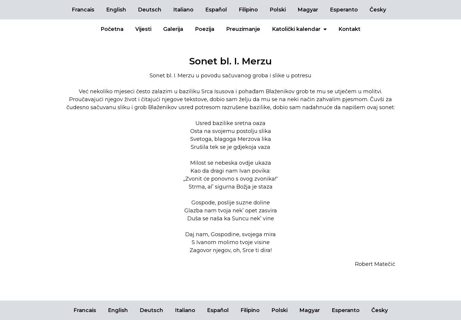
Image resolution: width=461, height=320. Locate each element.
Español (216, 9)
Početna (112, 29)
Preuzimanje (243, 29)
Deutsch (149, 9)
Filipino (248, 9)
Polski (278, 9)
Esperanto (344, 9)
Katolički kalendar (299, 29)
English (116, 9)
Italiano (183, 9)
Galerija (173, 29)
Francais (83, 9)
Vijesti (143, 29)
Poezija (204, 29)
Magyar (308, 9)
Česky (378, 9)
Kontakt (349, 29)
